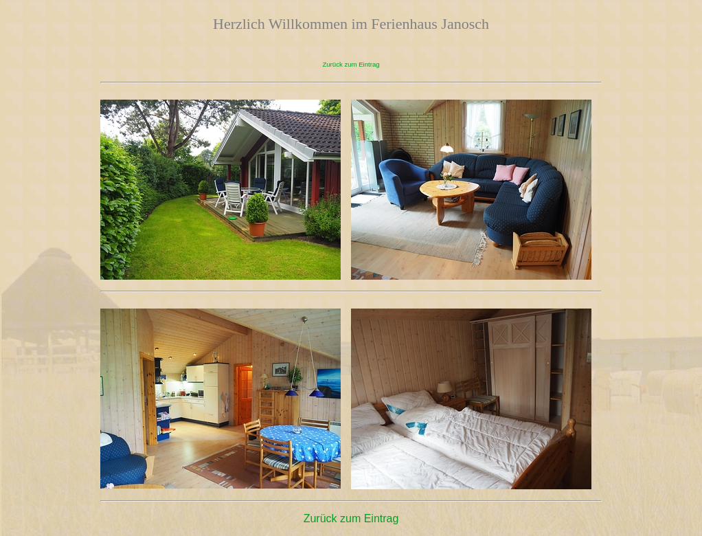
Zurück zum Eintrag (350, 64)
